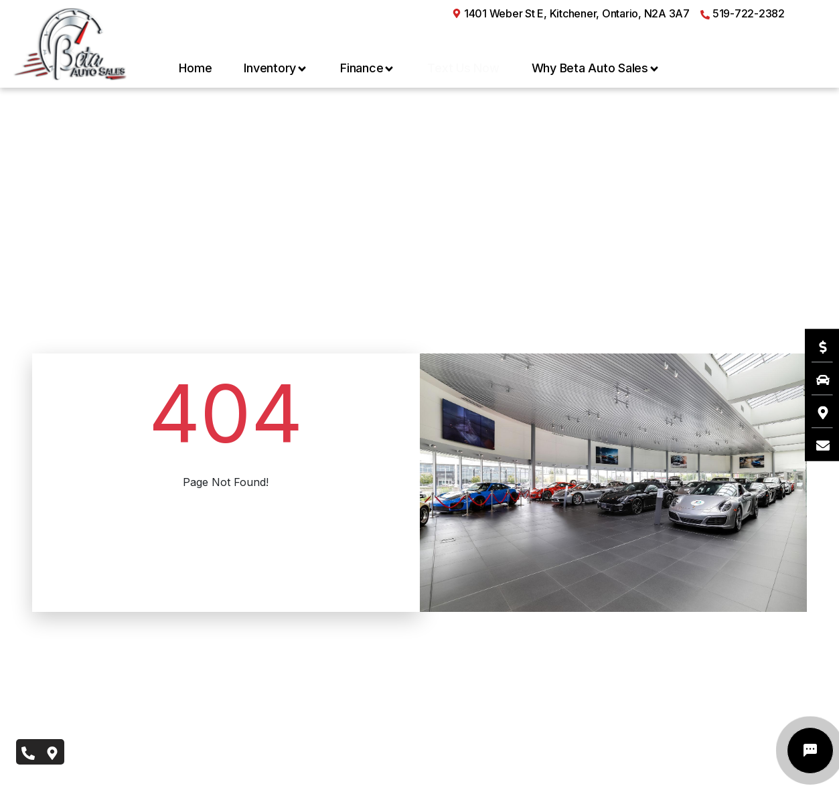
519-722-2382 (742, 13)
